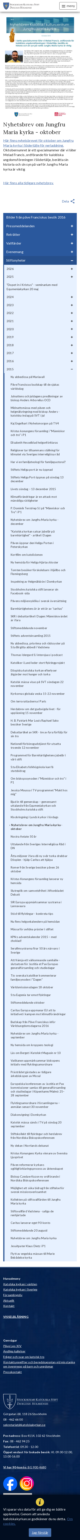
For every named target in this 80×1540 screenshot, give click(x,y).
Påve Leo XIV (12, 1346)
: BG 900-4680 (24, 1467)
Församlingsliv (12, 1295)
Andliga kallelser (14, 1351)
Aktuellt (9, 1300)
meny (68, 6)
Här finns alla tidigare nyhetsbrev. (28, 183)
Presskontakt (12, 1372)
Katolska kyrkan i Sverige (20, 1289)
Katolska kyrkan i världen (20, 1284)
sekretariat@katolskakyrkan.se (24, 1425)
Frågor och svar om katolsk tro (23, 1357)
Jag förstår (40, 1532)
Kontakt (9, 1306)
